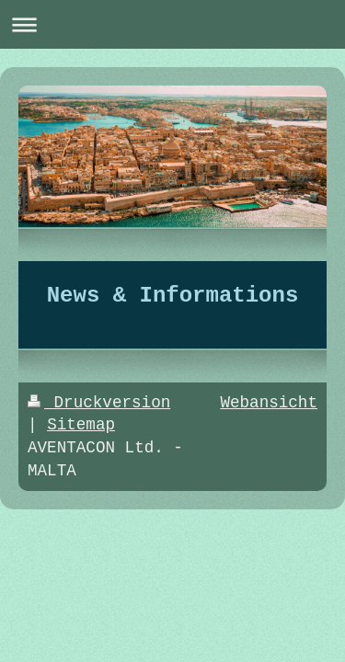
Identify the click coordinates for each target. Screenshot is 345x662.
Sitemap (81, 425)
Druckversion (99, 403)
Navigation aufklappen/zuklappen (172, 24)
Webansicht (268, 403)
